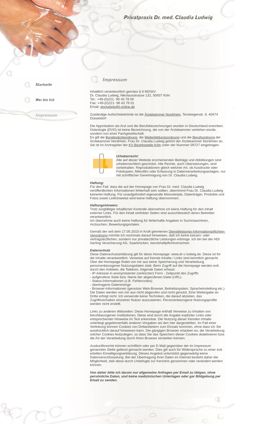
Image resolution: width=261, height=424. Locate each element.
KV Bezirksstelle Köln (145, 145)
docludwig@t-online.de (117, 107)
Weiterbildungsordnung (162, 137)
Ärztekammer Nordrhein (162, 114)
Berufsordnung (203, 137)
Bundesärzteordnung (121, 137)
